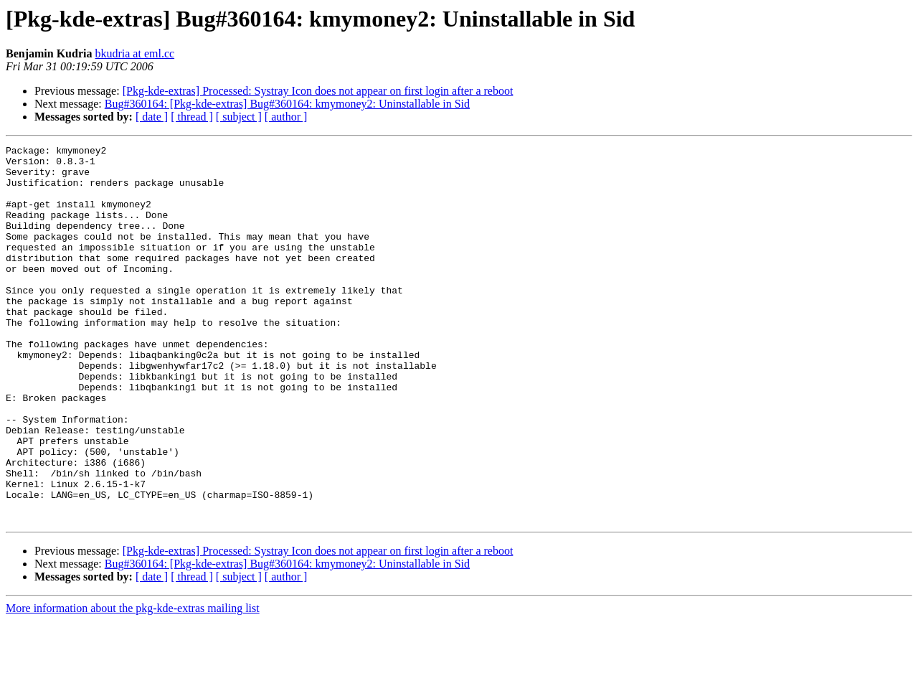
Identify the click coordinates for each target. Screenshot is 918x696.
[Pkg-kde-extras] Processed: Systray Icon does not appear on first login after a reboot (318, 91)
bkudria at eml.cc (134, 53)
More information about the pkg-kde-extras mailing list (133, 683)
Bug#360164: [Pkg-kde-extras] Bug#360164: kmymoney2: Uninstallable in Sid (287, 104)
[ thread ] (192, 116)
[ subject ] (239, 116)
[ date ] (152, 116)
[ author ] (286, 116)
